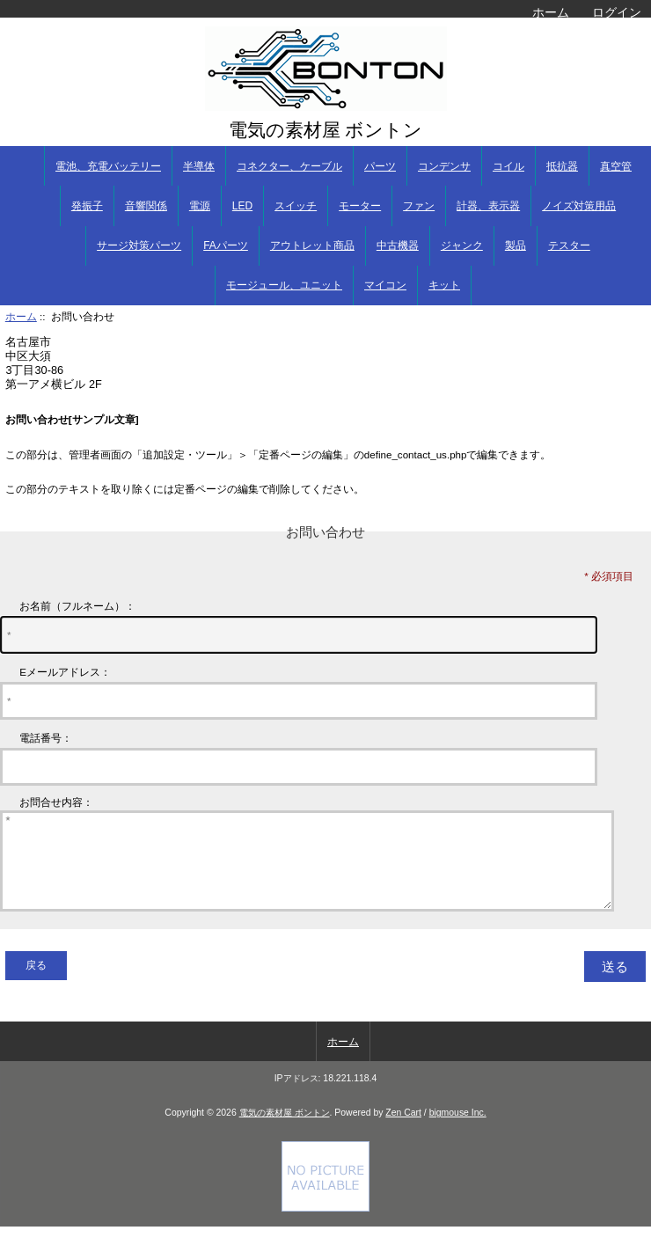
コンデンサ (444, 166)
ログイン (616, 12)
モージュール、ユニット (284, 285)
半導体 (199, 166)
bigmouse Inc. (457, 1131)
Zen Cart (403, 1131)
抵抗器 (562, 166)
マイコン (385, 285)
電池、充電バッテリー (108, 166)
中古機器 (398, 245)
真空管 (616, 166)
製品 (515, 245)
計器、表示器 (488, 206)
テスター (569, 245)
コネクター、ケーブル (289, 166)
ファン (419, 206)
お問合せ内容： (56, 802)
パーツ (380, 166)
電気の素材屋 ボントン (284, 1131)
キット (444, 285)
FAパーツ (225, 245)
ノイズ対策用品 (579, 206)
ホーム (550, 12)
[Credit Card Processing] (325, 1226)
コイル (508, 166)
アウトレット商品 (312, 245)
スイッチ (295, 206)
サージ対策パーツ (139, 245)
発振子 (87, 206)
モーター (360, 206)
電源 (199, 206)
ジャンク (462, 245)
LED (242, 206)
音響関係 (146, 206)
